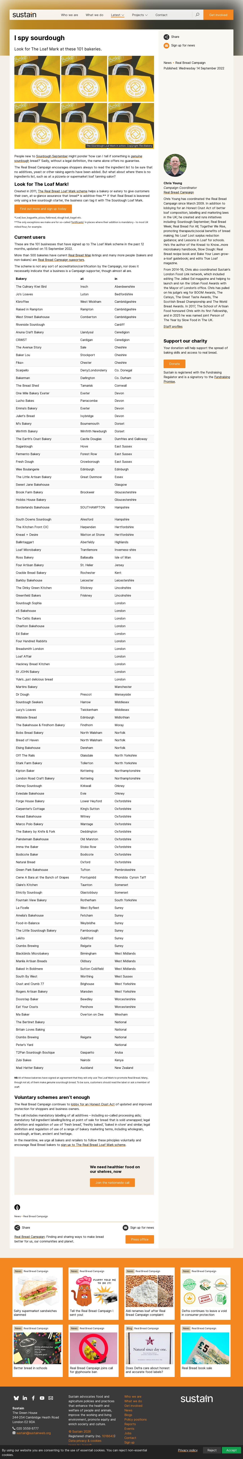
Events (129, 1429)
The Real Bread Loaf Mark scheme (62, 191)
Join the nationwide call (112, 1183)
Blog (129, 1328)
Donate (174, 364)
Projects (140, 15)
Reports (130, 1424)
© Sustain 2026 (79, 1431)
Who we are (69, 15)
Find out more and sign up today (43, 209)
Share (175, 37)
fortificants (78, 222)
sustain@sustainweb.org (33, 1433)
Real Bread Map (79, 255)
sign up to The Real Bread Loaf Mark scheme (93, 1145)
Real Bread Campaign (190, 63)
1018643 (108, 1436)
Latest (117, 15)
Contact (161, 15)
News (168, 63)
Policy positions (135, 1419)
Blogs (128, 1415)
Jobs (127, 1433)
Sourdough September (52, 156)
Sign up (129, 1442)
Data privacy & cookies (84, 1441)
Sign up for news (183, 45)
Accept (231, 1450)
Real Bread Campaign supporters (61, 260)
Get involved (218, 15)
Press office (139, 1239)
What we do (94, 15)
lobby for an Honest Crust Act (93, 1104)
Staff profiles (173, 326)
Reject (212, 1450)
